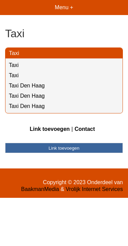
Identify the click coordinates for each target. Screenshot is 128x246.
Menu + (64, 7)
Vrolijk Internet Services (94, 189)
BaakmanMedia (40, 189)
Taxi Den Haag (27, 85)
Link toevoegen (50, 129)
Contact (84, 129)
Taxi (14, 53)
